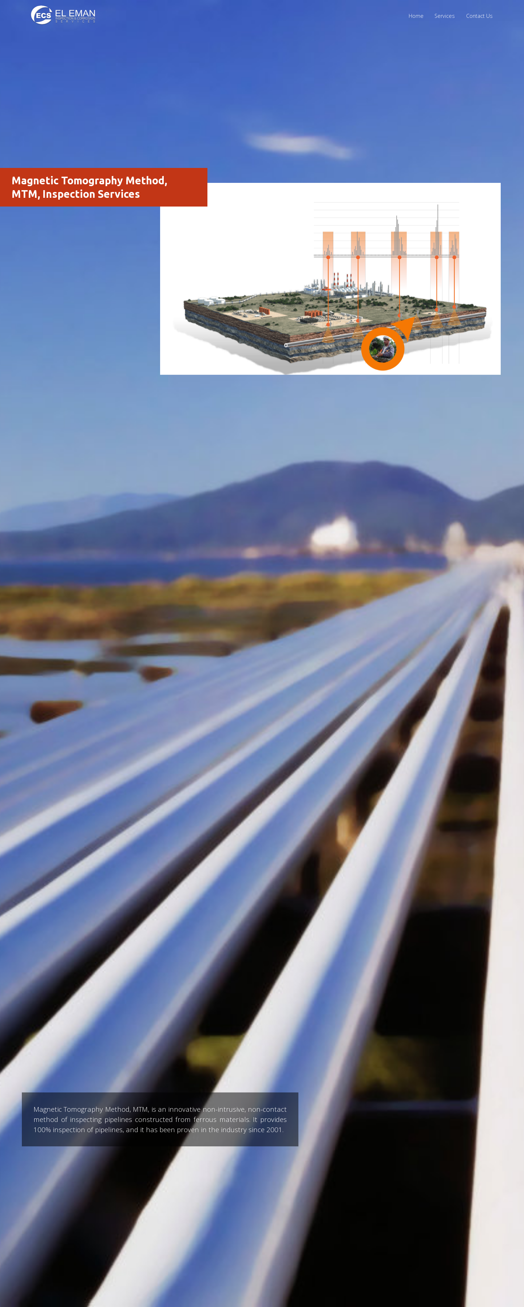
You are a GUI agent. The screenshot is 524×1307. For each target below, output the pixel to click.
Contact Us (479, 15)
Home (416, 15)
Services (444, 15)
